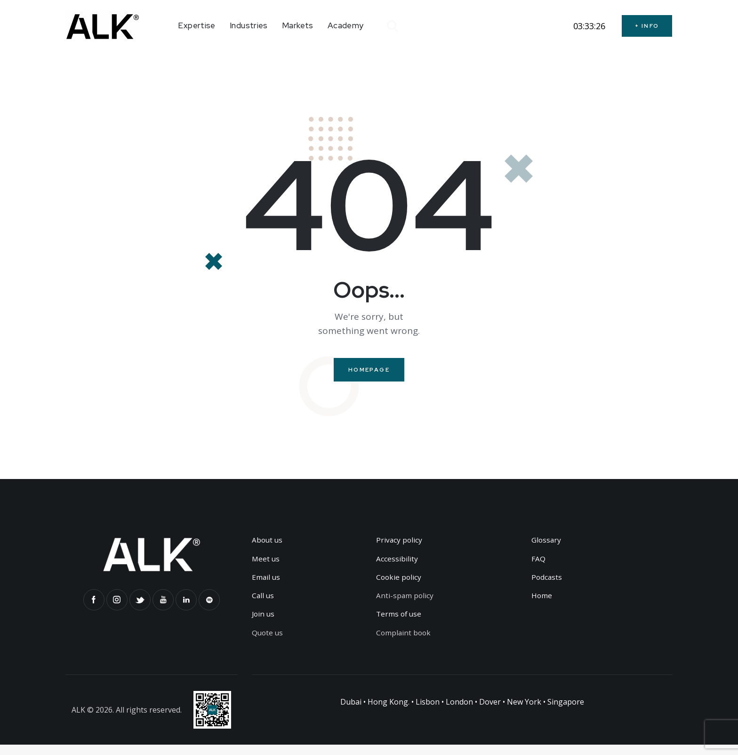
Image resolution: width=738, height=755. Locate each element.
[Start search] (392, 26)
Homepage (369, 370)
